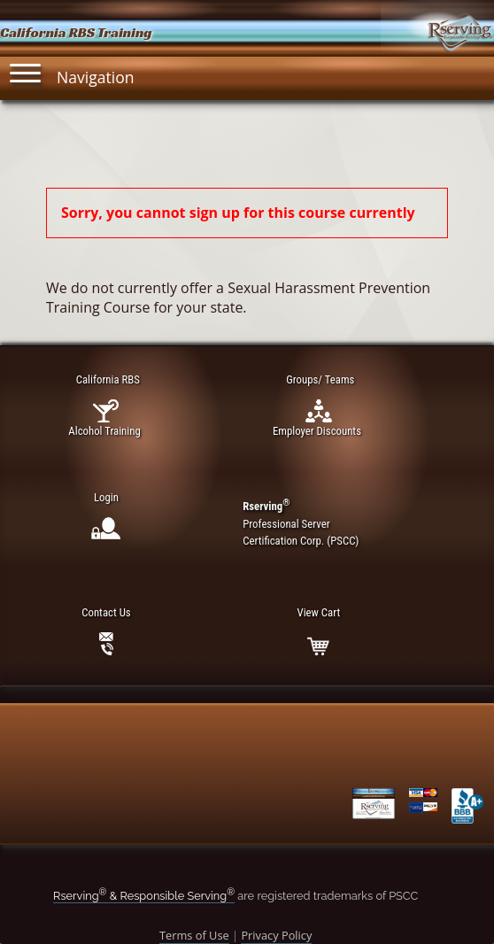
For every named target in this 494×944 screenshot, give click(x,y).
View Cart (318, 612)
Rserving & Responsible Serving (144, 895)
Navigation (72, 73)
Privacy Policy (276, 935)
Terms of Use (194, 935)
